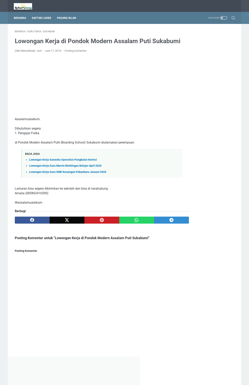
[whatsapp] (117, 227)
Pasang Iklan (67, 15)
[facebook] (29, 227)
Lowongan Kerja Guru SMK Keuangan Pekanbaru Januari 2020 (67, 179)
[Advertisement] (88, 93)
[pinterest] (88, 227)
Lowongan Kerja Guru (130, 379)
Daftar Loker (42, 15)
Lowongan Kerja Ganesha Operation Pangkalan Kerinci (63, 167)
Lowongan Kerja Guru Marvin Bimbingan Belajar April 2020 (65, 173)
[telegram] (147, 227)
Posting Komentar (76, 58)
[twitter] (59, 227)
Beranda (21, 15)
